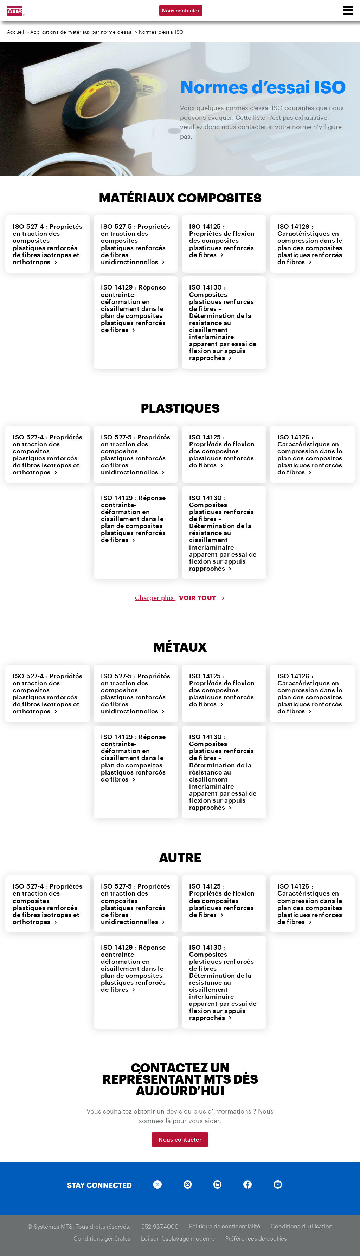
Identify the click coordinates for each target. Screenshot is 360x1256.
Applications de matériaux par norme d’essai (81, 32)
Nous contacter (181, 10)
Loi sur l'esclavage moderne (178, 1234)
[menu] (347, 10)
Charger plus (155, 596)
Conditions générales (101, 1234)
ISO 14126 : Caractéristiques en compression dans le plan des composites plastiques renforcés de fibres (309, 243)
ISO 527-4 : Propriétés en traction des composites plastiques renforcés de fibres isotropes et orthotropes (47, 243)
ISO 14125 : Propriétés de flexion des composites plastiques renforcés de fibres (224, 240)
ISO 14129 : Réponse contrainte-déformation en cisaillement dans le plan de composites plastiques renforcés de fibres (133, 307)
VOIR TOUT (202, 596)
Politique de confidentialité (224, 1222)
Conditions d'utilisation (302, 1222)
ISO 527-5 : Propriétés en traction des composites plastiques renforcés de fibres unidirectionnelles (135, 243)
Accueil (15, 32)
